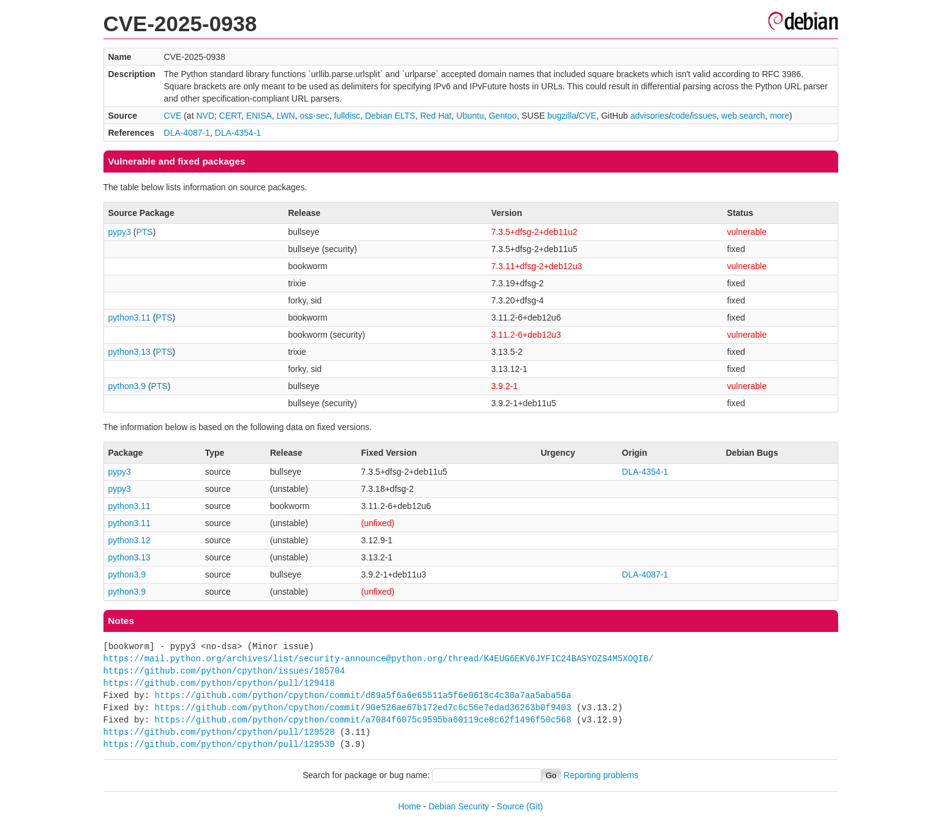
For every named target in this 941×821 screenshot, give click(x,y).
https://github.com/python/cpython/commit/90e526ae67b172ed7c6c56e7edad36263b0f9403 (363, 707)
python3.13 (129, 352)
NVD (205, 116)
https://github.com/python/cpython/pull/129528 (219, 732)
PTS (144, 232)
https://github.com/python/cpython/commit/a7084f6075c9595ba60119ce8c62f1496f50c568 (363, 720)
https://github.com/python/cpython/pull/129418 (219, 683)
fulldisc (347, 116)
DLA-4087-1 (187, 133)
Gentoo (503, 116)
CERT (230, 116)
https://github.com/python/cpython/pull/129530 (219, 744)
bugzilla (561, 116)
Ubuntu (470, 116)
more (779, 116)
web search (743, 116)
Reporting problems (601, 775)
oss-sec (314, 116)
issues (704, 116)
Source (510, 806)
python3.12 (129, 540)
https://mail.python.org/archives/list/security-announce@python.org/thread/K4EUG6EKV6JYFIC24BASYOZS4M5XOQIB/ (378, 658)
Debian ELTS (390, 116)
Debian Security (459, 806)
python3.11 (129, 317)
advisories (649, 116)
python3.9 (127, 386)
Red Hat (435, 116)
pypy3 (119, 232)
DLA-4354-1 (238, 133)
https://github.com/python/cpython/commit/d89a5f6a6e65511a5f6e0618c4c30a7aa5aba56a (363, 695)
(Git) (535, 806)
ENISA (259, 116)
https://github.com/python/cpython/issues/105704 (224, 671)
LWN (286, 116)
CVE (173, 116)
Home (409, 806)
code (680, 116)
